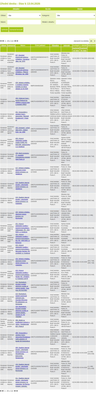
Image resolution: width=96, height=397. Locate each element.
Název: (3, 22)
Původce (55, 45)
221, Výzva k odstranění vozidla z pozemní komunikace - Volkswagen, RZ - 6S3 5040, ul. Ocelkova (22, 228)
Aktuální (16, 9)
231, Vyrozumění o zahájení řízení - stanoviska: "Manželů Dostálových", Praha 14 (22, 116)
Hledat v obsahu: (48, 22)
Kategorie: (46, 15)
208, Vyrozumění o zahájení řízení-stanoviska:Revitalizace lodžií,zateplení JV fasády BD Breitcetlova (22, 337)
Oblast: (3, 15)
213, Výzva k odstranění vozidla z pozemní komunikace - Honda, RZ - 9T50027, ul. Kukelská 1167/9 (22, 275)
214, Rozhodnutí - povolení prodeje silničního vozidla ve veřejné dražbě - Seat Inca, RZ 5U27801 (22, 286)
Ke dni (48, 9)
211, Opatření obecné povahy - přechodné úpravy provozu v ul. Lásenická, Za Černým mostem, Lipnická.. (22, 382)
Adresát (66, 45)
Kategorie (11, 45)
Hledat (80, 9)
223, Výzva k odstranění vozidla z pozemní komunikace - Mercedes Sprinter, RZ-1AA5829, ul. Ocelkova (22, 249)
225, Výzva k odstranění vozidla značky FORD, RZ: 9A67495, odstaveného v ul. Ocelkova (22, 143)
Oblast (3, 45)
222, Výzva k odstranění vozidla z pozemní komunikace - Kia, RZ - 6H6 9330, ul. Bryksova (22, 239)
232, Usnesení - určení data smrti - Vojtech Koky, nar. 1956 (22, 130)
